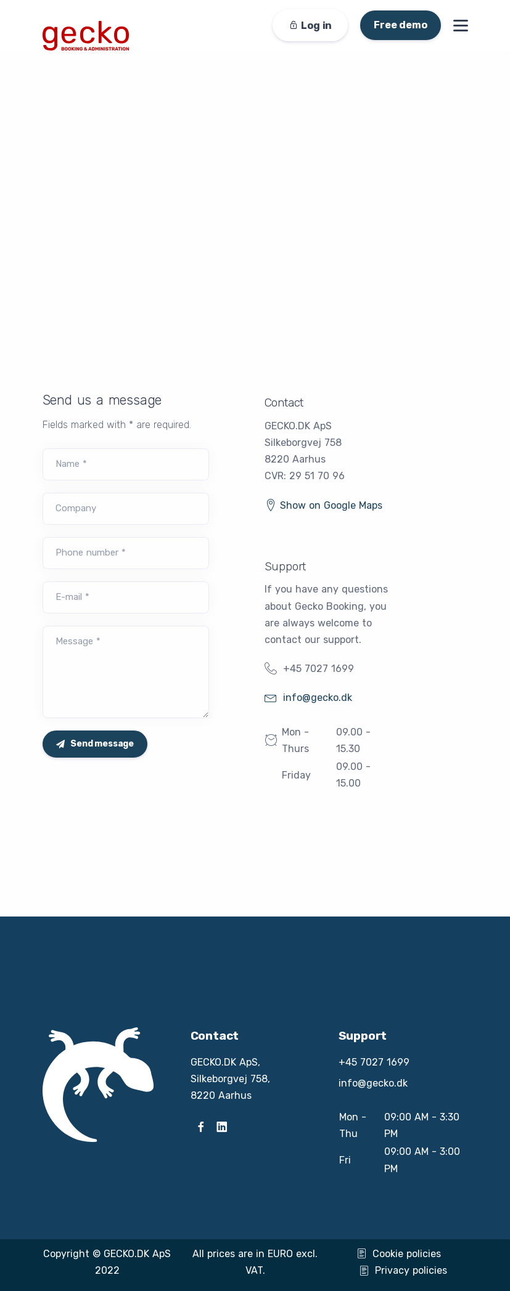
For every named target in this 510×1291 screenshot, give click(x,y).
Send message (95, 744)
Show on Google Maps (323, 505)
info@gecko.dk (308, 697)
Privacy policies (403, 1270)
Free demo (400, 25)
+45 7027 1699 (318, 668)
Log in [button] (310, 25)
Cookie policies (398, 1254)
